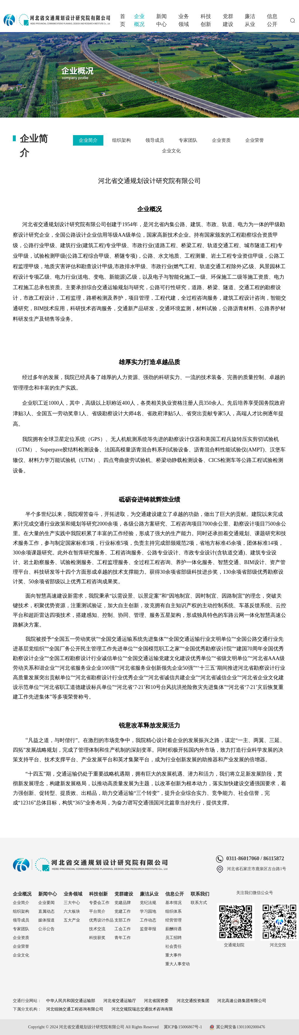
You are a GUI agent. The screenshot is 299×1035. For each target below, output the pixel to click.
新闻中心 (161, 20)
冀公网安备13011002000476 (240, 1027)
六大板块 (72, 911)
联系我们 (200, 893)
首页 (122, 20)
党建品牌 (122, 902)
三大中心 (72, 902)
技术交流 (97, 929)
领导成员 (154, 140)
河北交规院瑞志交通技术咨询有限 (142, 1009)
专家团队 (188, 140)
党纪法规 (148, 902)
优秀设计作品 (101, 920)
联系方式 (199, 902)
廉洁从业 (250, 20)
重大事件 (173, 955)
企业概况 (139, 20)
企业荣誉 (254, 140)
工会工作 (122, 929)
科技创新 (206, 20)
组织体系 (173, 911)
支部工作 (122, 920)
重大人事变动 (177, 964)
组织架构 (121, 140)
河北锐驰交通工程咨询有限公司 (74, 1009)
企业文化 (171, 150)
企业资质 (221, 140)
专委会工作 (99, 902)
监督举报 (148, 929)
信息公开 (272, 20)
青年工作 (122, 937)
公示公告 (46, 929)
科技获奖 (97, 937)
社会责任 (173, 946)
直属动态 (46, 911)
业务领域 (183, 20)
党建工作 (122, 911)
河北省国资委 (156, 1001)
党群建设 (228, 20)
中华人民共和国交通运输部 (70, 1001)
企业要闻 (46, 902)
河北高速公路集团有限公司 (241, 1001)
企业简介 (88, 140)
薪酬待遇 (173, 929)
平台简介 (97, 911)
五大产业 (72, 920)
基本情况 (173, 902)
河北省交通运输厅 (119, 1001)
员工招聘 (173, 937)
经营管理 (173, 920)
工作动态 (148, 920)
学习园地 (148, 911)
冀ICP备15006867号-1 (183, 1027)
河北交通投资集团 (193, 1001)
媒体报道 (46, 920)
